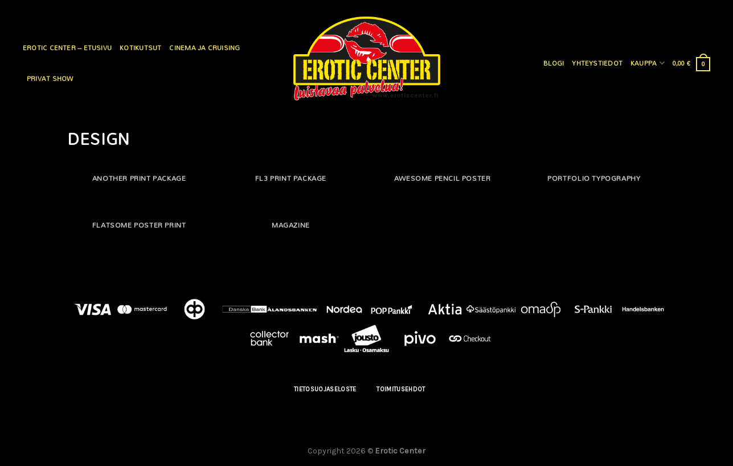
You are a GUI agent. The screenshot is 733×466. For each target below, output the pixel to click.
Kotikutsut (140, 48)
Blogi (553, 63)
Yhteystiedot (597, 63)
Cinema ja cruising (204, 48)
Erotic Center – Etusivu (67, 48)
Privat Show (50, 78)
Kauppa (647, 63)
